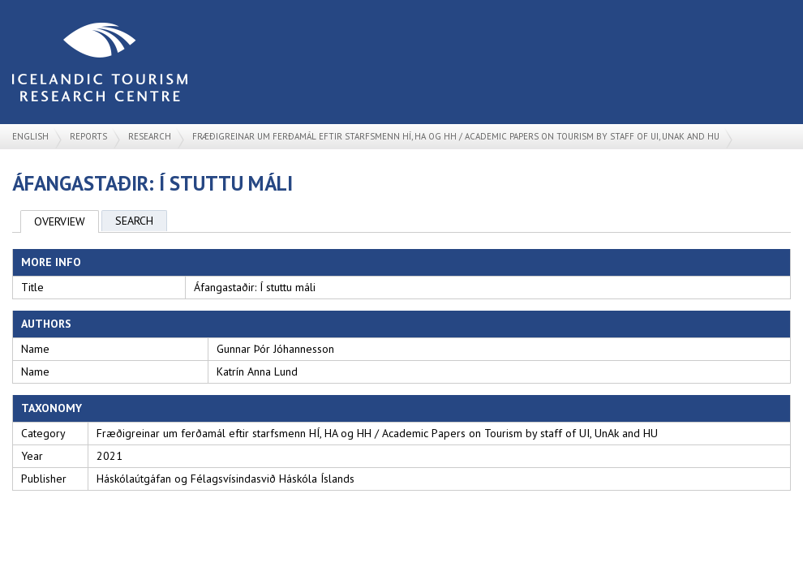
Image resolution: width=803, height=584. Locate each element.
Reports (88, 136)
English (30, 136)
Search (134, 220)
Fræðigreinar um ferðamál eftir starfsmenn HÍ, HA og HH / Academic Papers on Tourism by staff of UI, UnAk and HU (455, 136)
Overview (59, 221)
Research (149, 136)
